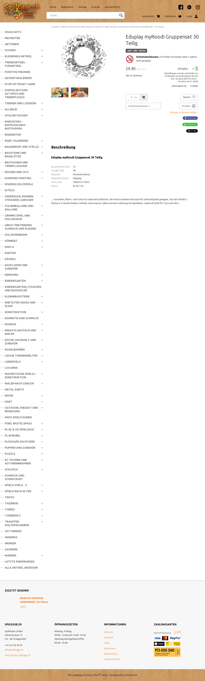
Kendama (11, 274)
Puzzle (10, 453)
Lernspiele (13, 361)
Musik (9, 395)
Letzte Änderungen (19, 561)
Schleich (11, 469)
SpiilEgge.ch (79, 675)
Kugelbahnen (15, 349)
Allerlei (11, 109)
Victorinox (13, 531)
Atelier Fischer (16, 115)
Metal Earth (14, 389)
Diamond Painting (18, 178)
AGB (106, 643)
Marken (10, 555)
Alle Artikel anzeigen (21, 567)
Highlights (13, 31)
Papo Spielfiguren (18, 417)
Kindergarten (15, 280)
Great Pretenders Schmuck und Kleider (20, 227)
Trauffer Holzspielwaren (17, 523)
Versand (108, 637)
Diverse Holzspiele (19, 184)
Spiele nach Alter (18, 491)
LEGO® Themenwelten (21, 355)
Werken (10, 543)
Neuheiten (12, 37)
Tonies (10, 509)
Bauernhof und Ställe (22, 146)
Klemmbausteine (17, 296)
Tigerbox (11, 503)
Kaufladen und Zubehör (16, 267)
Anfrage (82, 7)
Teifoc (10, 497)
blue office (93, 675)
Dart (8, 401)
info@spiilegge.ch (14, 649)
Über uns (108, 632)
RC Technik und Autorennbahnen (18, 461)
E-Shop (55, 26)
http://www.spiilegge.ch (17, 655)
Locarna (11, 367)
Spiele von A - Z (16, 485)
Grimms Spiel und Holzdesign (17, 217)
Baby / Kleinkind (16, 140)
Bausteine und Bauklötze (15, 154)
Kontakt (95, 7)
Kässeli (10, 258)
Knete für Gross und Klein (20, 304)
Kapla (9, 246)
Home (53, 7)
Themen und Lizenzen (20, 103)
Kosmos (10, 324)
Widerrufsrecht (112, 659)
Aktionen (12, 44)
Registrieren (67, 7)
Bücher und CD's (17, 171)
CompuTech (131, 675)
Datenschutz (110, 653)
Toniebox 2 (13, 515)
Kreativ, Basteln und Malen (20, 332)
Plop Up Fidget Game (20, 84)
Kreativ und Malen (106, 26)
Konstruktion (15, 312)
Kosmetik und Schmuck (22, 318)
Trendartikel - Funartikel (16, 64)
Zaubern (11, 549)
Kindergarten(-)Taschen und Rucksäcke (23, 288)
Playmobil (12, 435)
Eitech (9, 190)
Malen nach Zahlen (19, 383)
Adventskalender (18, 77)
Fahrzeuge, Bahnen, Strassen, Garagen (19, 198)
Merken (189, 97)
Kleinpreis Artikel (18, 56)
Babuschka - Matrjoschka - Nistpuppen (16, 125)
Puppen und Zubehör (20, 447)
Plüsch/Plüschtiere (20, 441)
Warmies (11, 537)
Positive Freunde (17, 71)
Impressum (110, 648)
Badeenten (13, 134)
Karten (10, 252)
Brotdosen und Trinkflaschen (16, 164)
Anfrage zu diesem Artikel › (184, 112)
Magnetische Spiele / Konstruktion (20, 375)
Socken (10, 50)
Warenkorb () (112, 7)
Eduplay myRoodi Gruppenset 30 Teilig (141, 26)
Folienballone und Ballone (19, 207)
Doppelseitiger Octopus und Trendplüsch (16, 94)
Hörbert (11, 240)
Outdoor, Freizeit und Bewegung (21, 409)
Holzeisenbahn (16, 234)
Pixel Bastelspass (18, 423)
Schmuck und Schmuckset (14, 477)
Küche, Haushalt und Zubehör (20, 341)
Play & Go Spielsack (19, 429)
